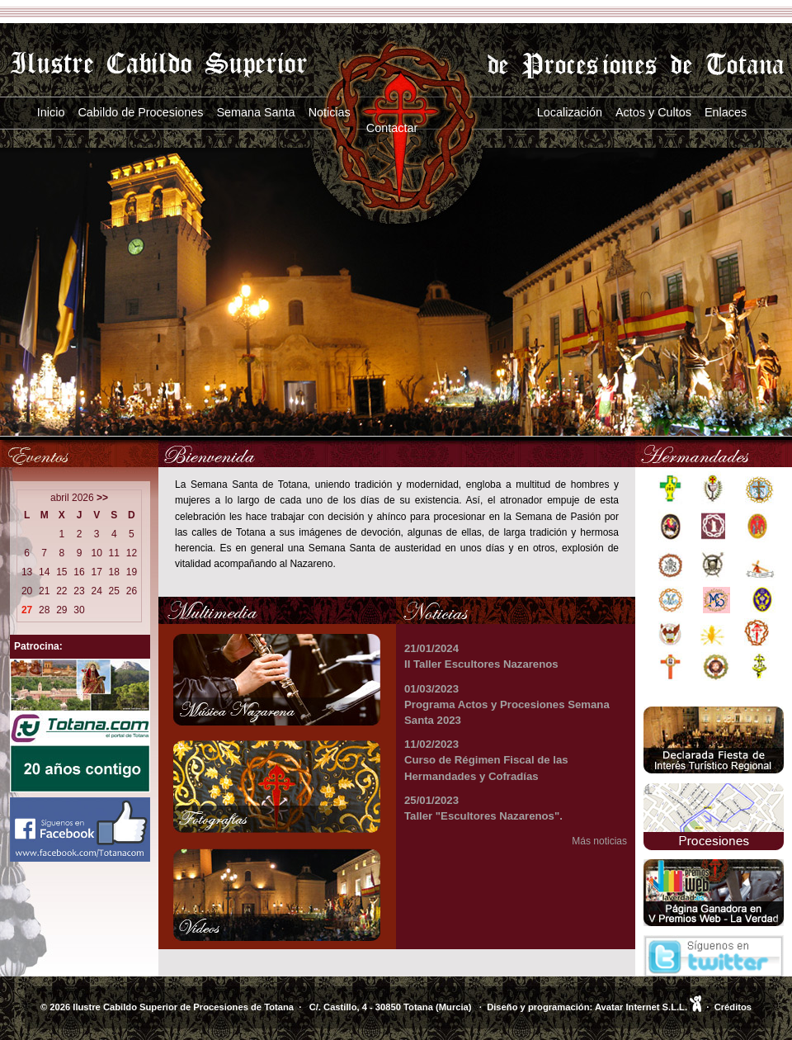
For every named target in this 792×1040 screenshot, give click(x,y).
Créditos (733, 1007)
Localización (569, 112)
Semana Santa (255, 112)
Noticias (330, 112)
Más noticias (599, 841)
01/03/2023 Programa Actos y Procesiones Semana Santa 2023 (507, 704)
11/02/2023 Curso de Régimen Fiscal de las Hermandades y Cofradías (486, 760)
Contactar (391, 128)
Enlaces (726, 112)
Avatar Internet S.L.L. (648, 1007)
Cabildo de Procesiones (140, 112)
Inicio (51, 112)
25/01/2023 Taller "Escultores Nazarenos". (483, 808)
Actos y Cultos (653, 112)
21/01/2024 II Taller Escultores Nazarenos (481, 656)
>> (102, 497)
